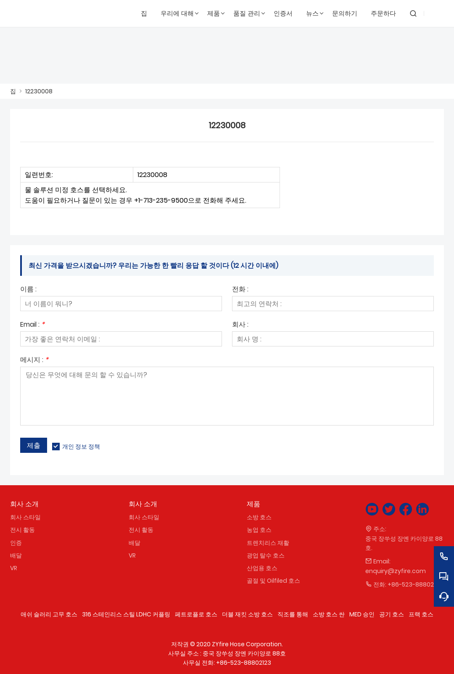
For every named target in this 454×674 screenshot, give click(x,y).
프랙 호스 (421, 614)
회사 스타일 (25, 517)
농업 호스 (259, 530)
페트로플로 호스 (196, 614)
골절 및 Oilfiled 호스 (273, 580)
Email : (32, 325)
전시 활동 (22, 530)
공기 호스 (391, 614)
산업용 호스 (262, 568)
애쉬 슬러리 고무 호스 (49, 614)
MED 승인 (362, 614)
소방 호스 (259, 517)
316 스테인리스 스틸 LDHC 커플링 (126, 614)
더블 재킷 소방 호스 (247, 614)
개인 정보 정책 (81, 446)
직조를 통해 (292, 614)
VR (13, 568)
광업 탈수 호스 (266, 555)
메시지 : (34, 361)
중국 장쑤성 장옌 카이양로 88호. (404, 543)
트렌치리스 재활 (268, 543)
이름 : (28, 290)
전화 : (240, 290)
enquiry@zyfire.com (395, 571)
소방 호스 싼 (329, 614)
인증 (16, 543)
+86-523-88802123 (415, 584)
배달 (16, 555)
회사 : (240, 325)
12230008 (39, 91)
